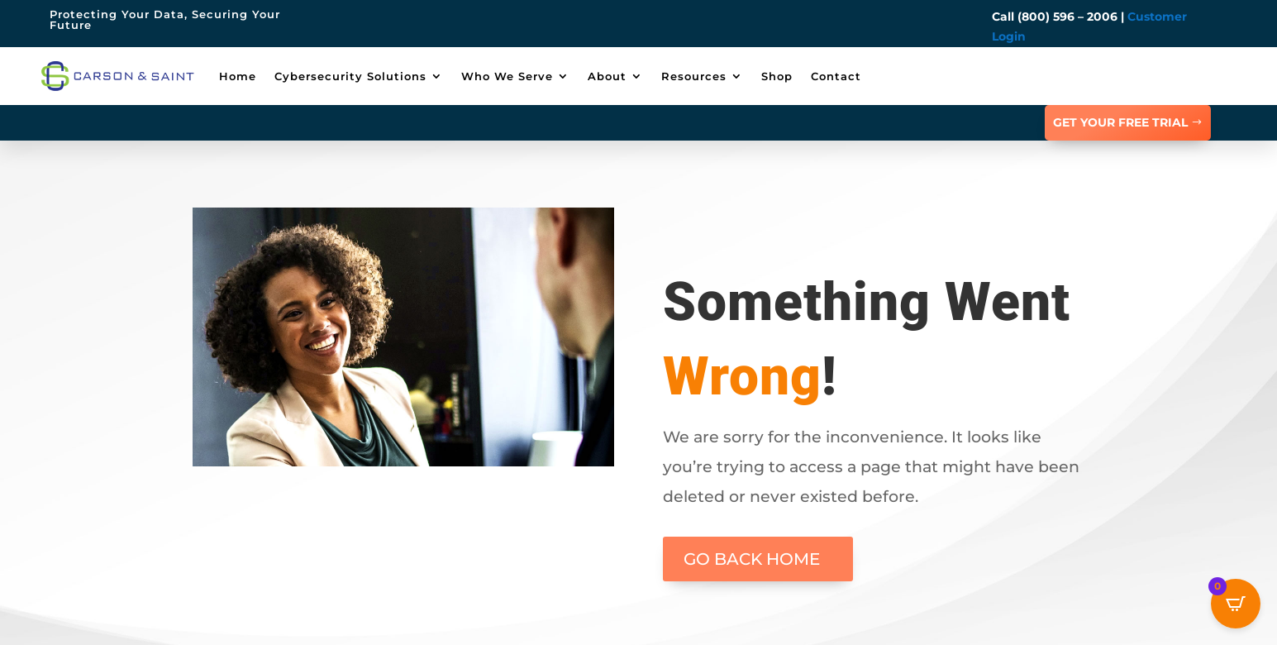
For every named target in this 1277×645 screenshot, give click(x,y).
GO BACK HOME (752, 559)
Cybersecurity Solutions (350, 76)
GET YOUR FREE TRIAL (1120, 122)
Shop (777, 76)
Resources (694, 76)
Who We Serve (507, 76)
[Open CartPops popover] (1235, 603)
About (607, 76)
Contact (836, 76)
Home (237, 76)
